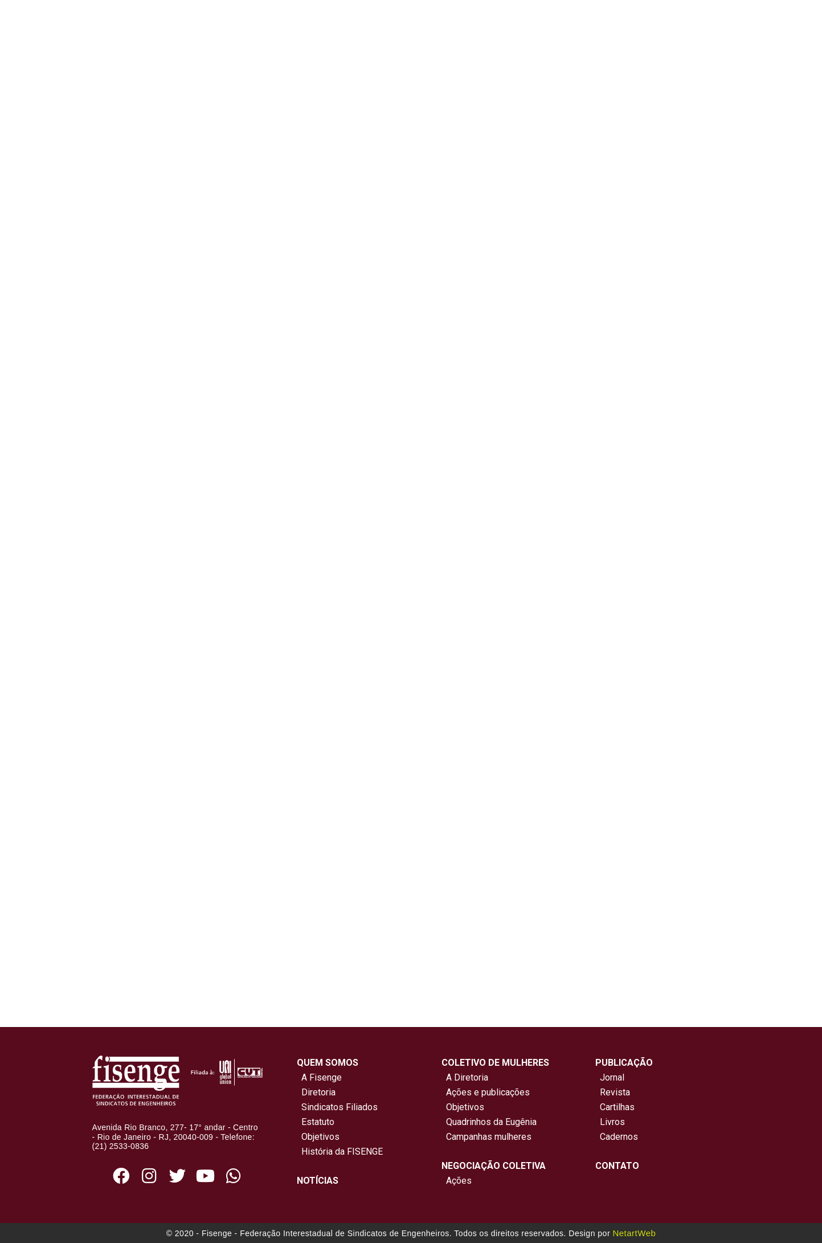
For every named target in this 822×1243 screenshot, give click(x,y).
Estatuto (315, 1121)
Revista (615, 1092)
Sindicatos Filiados (337, 1107)
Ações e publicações (485, 1092)
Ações (456, 1180)
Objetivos (318, 1136)
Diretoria (316, 1092)
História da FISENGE (340, 1151)
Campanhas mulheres (486, 1136)
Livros (612, 1121)
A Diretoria (464, 1077)
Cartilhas (617, 1107)
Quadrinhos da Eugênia (489, 1121)
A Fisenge (319, 1077)
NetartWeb (634, 1233)
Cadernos (619, 1136)
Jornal (612, 1077)
